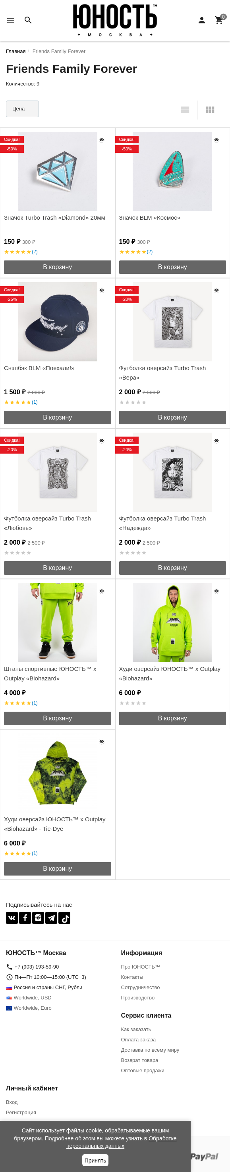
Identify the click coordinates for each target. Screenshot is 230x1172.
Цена (18, 109)
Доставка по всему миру (150, 1050)
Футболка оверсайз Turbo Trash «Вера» (162, 373)
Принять (95, 1160)
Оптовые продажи (142, 1070)
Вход (11, 1102)
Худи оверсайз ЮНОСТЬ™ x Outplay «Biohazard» (170, 673)
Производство (138, 998)
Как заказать (136, 1029)
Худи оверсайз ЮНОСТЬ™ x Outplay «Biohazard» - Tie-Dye (55, 824)
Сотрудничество (140, 987)
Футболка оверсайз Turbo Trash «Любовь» (47, 523)
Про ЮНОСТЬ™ (140, 967)
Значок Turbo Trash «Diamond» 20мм (54, 217)
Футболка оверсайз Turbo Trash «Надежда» (162, 523)
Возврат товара (139, 1060)
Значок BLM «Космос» (150, 217)
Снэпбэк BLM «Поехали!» (39, 368)
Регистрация (21, 1112)
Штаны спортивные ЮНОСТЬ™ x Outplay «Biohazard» (50, 673)
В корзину (57, 267)
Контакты (132, 977)
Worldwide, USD (29, 998)
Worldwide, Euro (29, 1008)
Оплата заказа (138, 1040)
